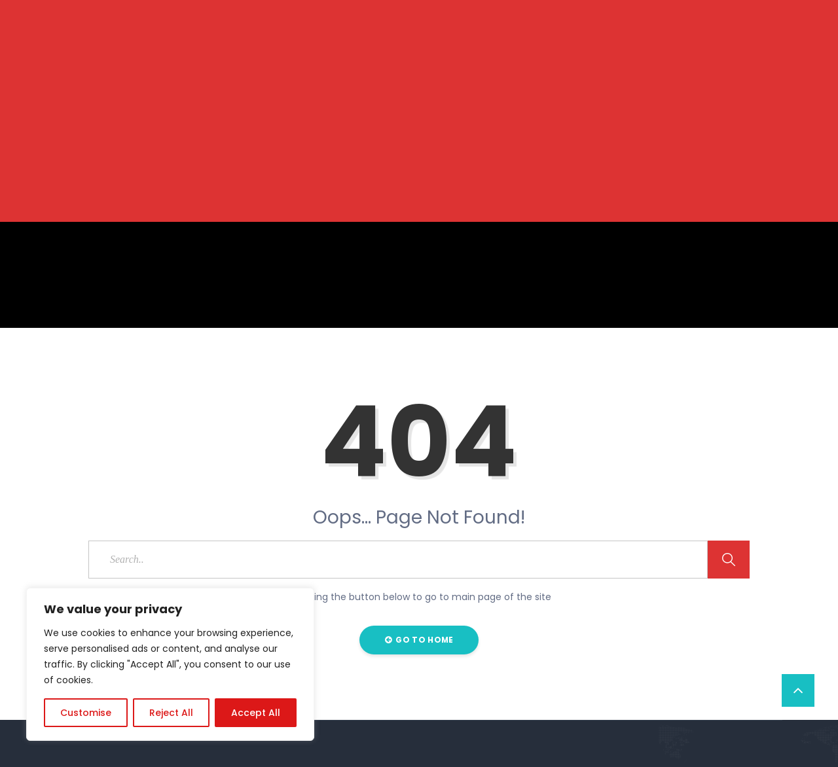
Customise (85, 712)
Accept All (255, 712)
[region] (170, 664)
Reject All (171, 712)
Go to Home (419, 639)
